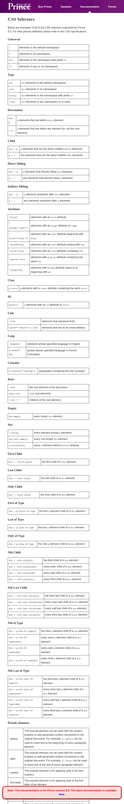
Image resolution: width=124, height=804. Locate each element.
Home (10, 800)
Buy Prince (45, 6)
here (61, 794)
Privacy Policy (38, 800)
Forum (112, 6)
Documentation (89, 6)
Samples (66, 6)
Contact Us (54, 800)
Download (23, 6)
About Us (22, 800)
